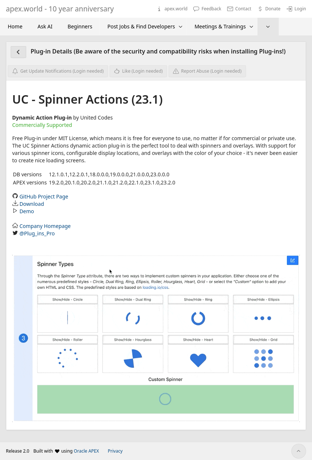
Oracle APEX (86, 451)
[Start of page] (298, 451)
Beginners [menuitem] (79, 26)
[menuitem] (268, 26)
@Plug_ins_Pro (37, 233)
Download (32, 203)
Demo (27, 211)
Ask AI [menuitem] (45, 26)
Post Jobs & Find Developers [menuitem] (141, 26)
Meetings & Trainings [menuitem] (220, 26)
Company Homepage (45, 225)
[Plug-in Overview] (18, 52)
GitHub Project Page (44, 196)
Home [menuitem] (15, 26)
